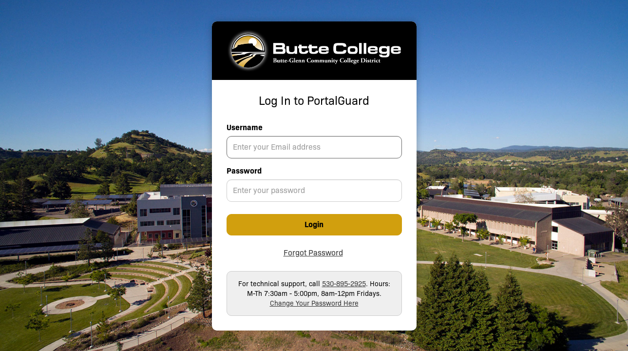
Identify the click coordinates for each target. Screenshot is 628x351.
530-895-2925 (344, 283)
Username (245, 127)
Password (244, 171)
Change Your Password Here (314, 303)
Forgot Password (313, 252)
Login (314, 224)
